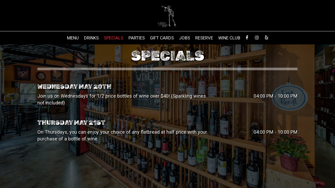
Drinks (91, 37)
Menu (73, 37)
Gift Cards (162, 37)
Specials (113, 37)
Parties (137, 37)
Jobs (184, 37)
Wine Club (229, 37)
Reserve (204, 37)
